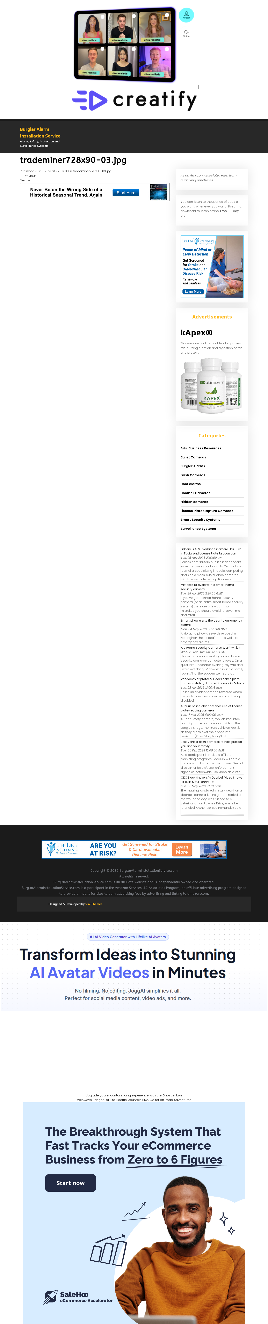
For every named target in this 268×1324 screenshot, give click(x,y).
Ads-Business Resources (201, 448)
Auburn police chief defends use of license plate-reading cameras (211, 708)
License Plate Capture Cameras (207, 511)
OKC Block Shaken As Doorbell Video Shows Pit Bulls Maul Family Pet (211, 779)
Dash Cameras (193, 475)
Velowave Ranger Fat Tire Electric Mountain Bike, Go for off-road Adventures (134, 1100)
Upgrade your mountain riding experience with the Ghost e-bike (134, 1095)
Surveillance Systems (198, 529)
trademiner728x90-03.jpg (92, 171)
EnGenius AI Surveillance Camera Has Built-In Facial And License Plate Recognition (211, 551)
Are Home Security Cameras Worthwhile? (210, 648)
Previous (28, 176)
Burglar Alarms (193, 466)
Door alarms (191, 484)
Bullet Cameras (193, 457)
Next (25, 180)
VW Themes (93, 904)
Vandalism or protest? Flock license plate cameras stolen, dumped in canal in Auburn (212, 681)
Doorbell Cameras (195, 493)
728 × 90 (62, 171)
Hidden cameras (194, 502)
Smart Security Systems (200, 520)
